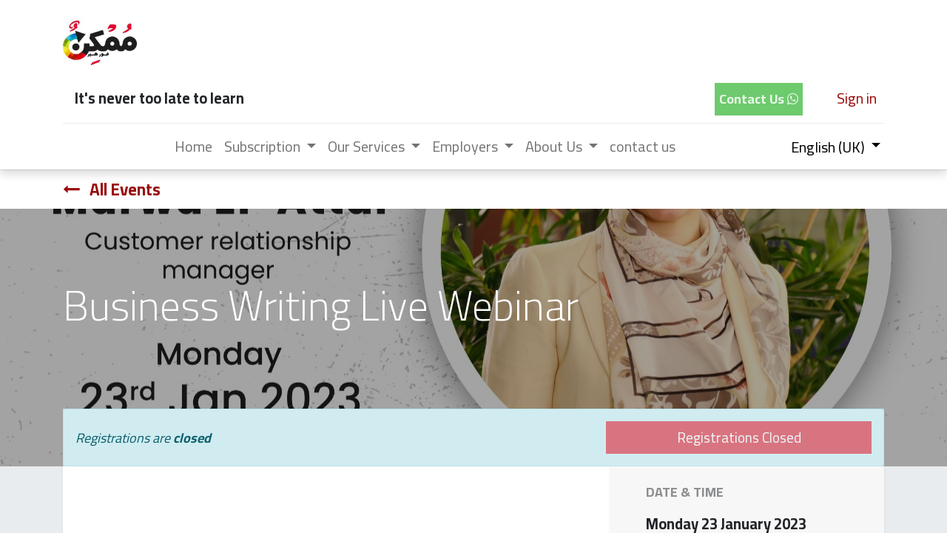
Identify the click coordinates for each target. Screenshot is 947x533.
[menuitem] (193, 147)
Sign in (857, 98)
